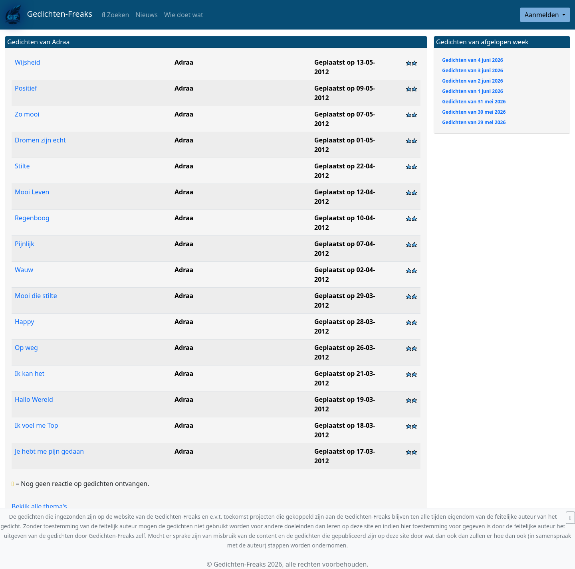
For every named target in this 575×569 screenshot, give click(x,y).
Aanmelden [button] (543, 14)
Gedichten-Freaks (48, 14)
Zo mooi (27, 114)
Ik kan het (29, 373)
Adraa (183, 62)
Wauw (24, 269)
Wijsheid (27, 62)
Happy (24, 321)
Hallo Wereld (34, 399)
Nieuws (146, 14)
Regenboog (32, 217)
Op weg (26, 347)
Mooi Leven (32, 192)
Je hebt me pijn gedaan (49, 451)
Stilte (22, 166)
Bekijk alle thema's (39, 506)
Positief (26, 88)
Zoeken (115, 14)
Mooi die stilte (36, 295)
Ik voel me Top (36, 425)
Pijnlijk (24, 243)
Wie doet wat (183, 14)
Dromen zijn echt (40, 140)
